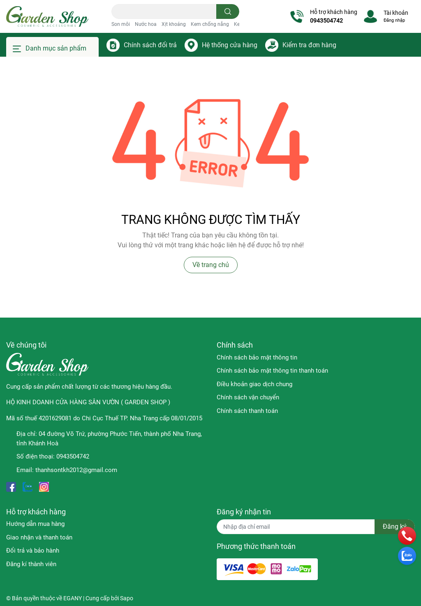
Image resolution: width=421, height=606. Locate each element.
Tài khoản (396, 12)
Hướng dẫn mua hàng (35, 524)
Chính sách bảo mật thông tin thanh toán (272, 370)
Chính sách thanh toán (247, 411)
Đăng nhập (394, 20)
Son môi (120, 24)
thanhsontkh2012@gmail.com (76, 470)
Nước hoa (146, 24)
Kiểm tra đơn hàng (309, 45)
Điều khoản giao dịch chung (254, 384)
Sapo (126, 598)
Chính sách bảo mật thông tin (257, 357)
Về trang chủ (210, 265)
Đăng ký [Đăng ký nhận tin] (395, 526)
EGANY (72, 598)
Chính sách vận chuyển (248, 397)
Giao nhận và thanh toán (39, 537)
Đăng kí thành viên (31, 564)
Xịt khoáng (174, 24)
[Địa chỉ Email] (316, 526)
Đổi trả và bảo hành (32, 550)
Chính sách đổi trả (150, 45)
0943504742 (326, 20)
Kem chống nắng (210, 24)
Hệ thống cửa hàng (229, 45)
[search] (228, 11)
